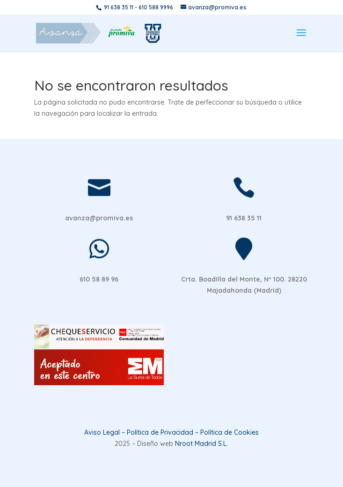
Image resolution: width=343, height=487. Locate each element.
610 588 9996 (156, 7)
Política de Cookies (229, 432)
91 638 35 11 (118, 7)
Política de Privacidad (160, 432)
